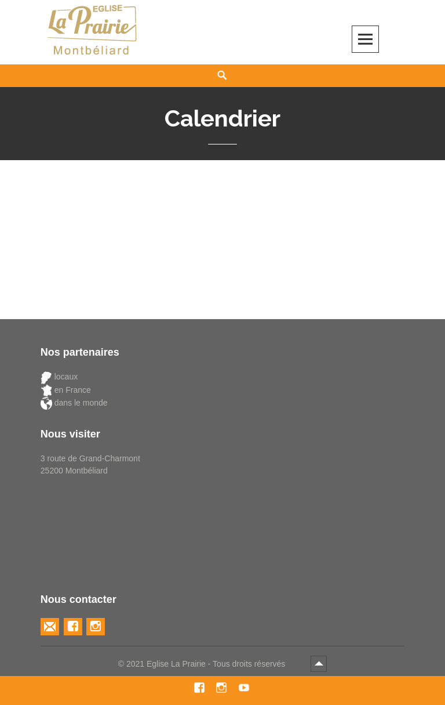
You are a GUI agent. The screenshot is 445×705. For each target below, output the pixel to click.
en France (66, 390)
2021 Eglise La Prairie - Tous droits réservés (206, 663)
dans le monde (74, 403)
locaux (59, 377)
